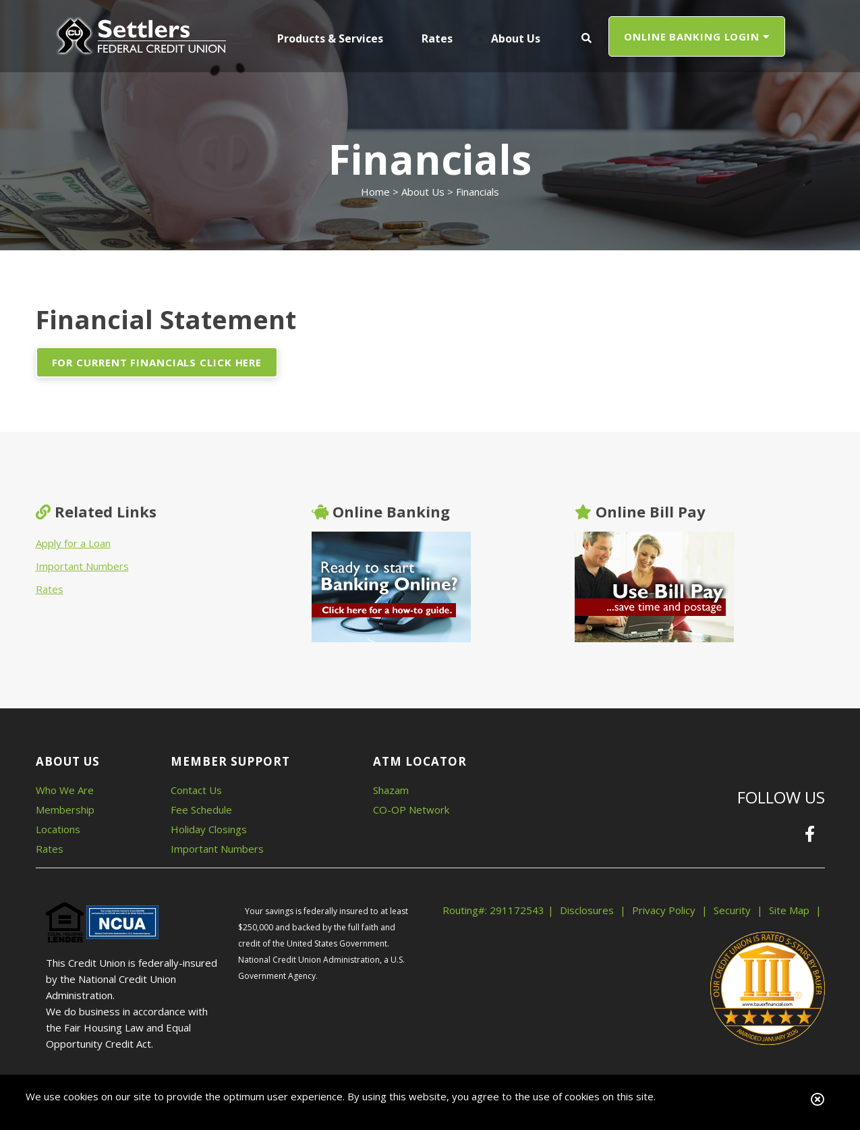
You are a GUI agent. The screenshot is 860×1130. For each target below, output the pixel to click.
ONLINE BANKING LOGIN (697, 36)
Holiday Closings (209, 829)
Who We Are (65, 790)
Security (732, 910)
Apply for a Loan (73, 543)
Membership (65, 809)
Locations (58, 829)
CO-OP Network (411, 809)
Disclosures (587, 910)
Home (375, 191)
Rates (49, 589)
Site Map (789, 910)
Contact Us (196, 790)
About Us (423, 191)
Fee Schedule (201, 809)
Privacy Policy (663, 910)
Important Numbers (82, 566)
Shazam (391, 790)
